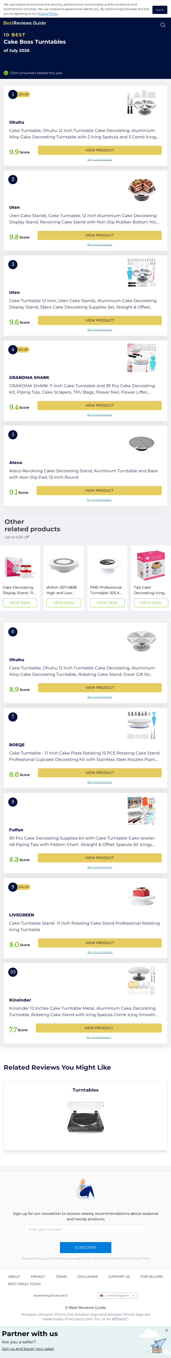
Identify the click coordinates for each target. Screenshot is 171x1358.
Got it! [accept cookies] (160, 9)
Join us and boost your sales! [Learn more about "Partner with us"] (28, 1349)
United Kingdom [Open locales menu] (117, 1295)
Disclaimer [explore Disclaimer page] (87, 1277)
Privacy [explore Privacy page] (38, 1277)
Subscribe (86, 1247)
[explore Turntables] (85, 1116)
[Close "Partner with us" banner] (166, 1330)
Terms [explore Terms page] (61, 1277)
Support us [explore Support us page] (119, 1277)
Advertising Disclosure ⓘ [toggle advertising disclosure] (51, 1295)
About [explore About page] (14, 1277)
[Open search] (163, 25)
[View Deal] (20, 578)
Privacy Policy (47, 13)
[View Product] (85, 125)
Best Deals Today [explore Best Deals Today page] (24, 1284)
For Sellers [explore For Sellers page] (151, 1277)
